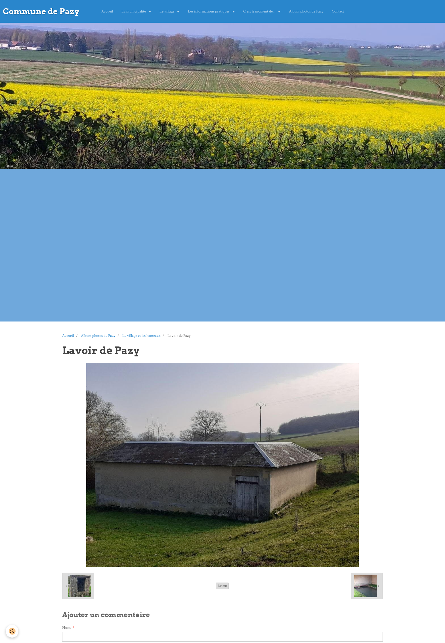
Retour (222, 586)
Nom (66, 627)
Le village (167, 11)
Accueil (107, 11)
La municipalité (134, 11)
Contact (338, 11)
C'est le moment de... (259, 11)
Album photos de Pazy (306, 11)
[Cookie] (12, 631)
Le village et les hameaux (141, 335)
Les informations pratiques (209, 11)
